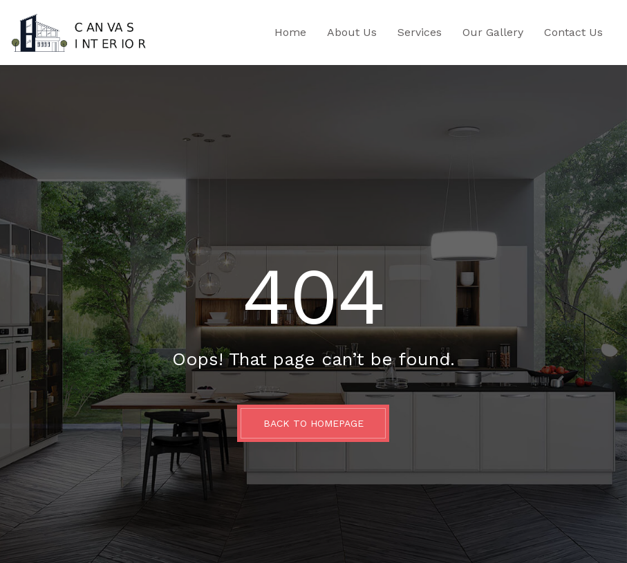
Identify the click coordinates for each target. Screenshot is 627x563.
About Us (352, 32)
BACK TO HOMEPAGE (313, 423)
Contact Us (573, 32)
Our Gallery (492, 32)
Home (290, 32)
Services (419, 32)
